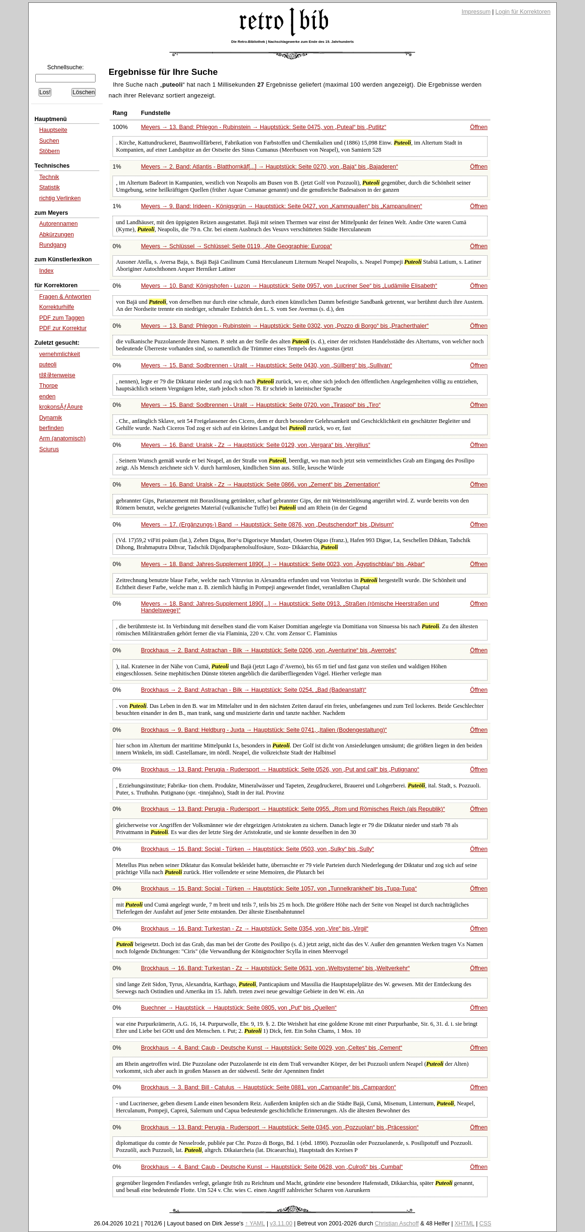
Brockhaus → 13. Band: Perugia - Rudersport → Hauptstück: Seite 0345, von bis (279, 1127)
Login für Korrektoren (523, 11)
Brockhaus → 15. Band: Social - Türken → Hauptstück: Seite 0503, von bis (257, 849)
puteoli (47, 364)
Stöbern (49, 151)
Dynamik (50, 417)
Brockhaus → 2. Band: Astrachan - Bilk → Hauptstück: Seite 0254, (253, 690)
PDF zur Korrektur (63, 328)
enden (47, 396)
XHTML (464, 1223)
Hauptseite (53, 130)
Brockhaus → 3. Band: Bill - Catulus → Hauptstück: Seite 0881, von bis (268, 1087)
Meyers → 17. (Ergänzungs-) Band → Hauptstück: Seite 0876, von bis (267, 524)
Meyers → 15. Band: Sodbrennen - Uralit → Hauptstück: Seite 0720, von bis (260, 405)
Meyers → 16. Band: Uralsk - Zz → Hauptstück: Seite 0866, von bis (260, 484)
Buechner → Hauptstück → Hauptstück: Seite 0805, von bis (239, 1008)
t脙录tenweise (57, 375)
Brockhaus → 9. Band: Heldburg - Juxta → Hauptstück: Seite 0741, (264, 730)
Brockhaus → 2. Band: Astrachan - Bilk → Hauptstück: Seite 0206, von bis (268, 650)
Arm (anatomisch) (62, 438)
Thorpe (48, 385)
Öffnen (479, 127)
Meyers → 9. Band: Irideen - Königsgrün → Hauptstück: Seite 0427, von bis (281, 206)
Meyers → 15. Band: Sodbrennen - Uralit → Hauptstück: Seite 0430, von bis (266, 365)
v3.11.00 (281, 1223)
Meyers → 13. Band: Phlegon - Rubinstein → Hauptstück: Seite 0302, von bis (284, 326)
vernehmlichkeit (59, 354)
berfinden (51, 428)
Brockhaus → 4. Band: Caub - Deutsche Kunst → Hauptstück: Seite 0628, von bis (272, 1167)
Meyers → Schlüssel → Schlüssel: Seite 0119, (236, 246)
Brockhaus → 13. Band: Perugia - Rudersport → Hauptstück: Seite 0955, (293, 809)
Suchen (49, 141)
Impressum (476, 11)
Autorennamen (58, 223)
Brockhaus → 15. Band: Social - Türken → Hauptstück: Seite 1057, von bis (279, 888)
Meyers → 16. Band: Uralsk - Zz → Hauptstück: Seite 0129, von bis (255, 445)
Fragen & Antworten (65, 296)
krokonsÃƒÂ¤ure (60, 407)
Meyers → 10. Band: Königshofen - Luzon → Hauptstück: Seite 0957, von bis (289, 286)
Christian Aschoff (396, 1223)
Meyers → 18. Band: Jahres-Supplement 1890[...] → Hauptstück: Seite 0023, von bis (283, 564)
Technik (49, 177)
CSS (485, 1223)
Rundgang (52, 245)
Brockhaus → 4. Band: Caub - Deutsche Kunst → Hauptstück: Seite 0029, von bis (271, 1048)
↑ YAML (255, 1223)
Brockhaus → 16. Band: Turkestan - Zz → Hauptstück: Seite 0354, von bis (254, 928)
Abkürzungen (56, 234)
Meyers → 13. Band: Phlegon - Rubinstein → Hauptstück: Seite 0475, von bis (263, 127)
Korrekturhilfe (56, 307)
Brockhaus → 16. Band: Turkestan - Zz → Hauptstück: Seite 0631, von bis (275, 968)
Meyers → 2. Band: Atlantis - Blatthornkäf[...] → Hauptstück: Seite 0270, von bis (269, 166)
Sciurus (49, 449)
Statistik (49, 187)
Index (46, 270)
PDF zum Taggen (61, 318)
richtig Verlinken (59, 198)
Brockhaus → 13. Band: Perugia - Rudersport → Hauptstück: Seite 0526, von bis (280, 769)
